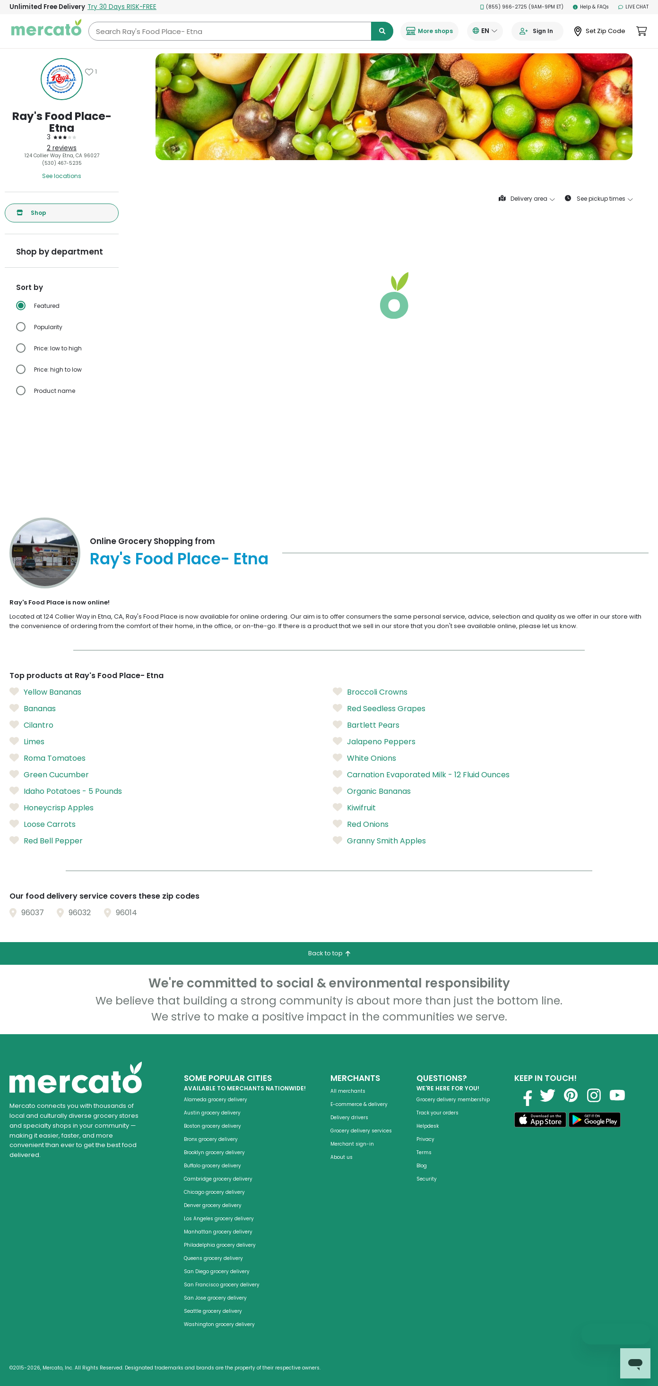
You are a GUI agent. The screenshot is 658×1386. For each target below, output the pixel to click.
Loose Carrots (42, 824)
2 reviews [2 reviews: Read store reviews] (62, 148)
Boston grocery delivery (212, 1126)
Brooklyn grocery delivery (214, 1152)
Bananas (32, 708)
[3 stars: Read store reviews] (62, 137)
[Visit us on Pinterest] (571, 1095)
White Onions (364, 758)
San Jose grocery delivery (215, 1297)
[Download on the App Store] (540, 1121)
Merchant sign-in (352, 1144)
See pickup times (598, 199)
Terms (424, 1152)
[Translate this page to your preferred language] (485, 31)
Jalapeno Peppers (374, 742)
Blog (421, 1165)
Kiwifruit (354, 808)
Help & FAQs (591, 6)
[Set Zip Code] (600, 31)
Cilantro (31, 725)
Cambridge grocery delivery (218, 1178)
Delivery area (526, 199)
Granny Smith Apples (379, 841)
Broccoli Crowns (370, 692)
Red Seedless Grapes (379, 708)
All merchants (347, 1091)
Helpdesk (427, 1126)
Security (426, 1178)
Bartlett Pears (366, 725)
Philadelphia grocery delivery (220, 1245)
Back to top (329, 953)
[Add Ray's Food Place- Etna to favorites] (91, 72)
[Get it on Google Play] (595, 1121)
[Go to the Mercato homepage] (46, 31)
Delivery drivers (349, 1117)
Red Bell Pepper (46, 841)
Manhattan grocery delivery (218, 1231)
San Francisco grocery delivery (222, 1284)
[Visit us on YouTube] (617, 1095)
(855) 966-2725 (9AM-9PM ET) (522, 6)
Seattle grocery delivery (213, 1311)
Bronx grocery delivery (211, 1139)
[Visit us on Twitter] (547, 1095)
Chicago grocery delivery (214, 1192)
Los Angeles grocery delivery (219, 1218)
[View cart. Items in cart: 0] (641, 31)
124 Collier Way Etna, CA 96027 (62, 155)
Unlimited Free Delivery (82, 6)
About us (341, 1157)
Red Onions (361, 824)
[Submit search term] (382, 31)
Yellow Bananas (45, 692)
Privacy (425, 1139)
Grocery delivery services (361, 1130)
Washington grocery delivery (219, 1324)
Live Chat (633, 6)
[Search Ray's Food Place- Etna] (240, 31)
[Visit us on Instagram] (594, 1095)
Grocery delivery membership (453, 1099)
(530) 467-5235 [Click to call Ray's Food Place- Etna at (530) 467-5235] (62, 163)
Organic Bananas (372, 791)
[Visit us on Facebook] (524, 1095)
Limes (26, 742)
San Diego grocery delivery (217, 1271)
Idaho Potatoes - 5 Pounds (65, 791)
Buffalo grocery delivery (212, 1165)
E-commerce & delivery (359, 1104)
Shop (31, 213)
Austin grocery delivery (212, 1112)
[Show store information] (62, 79)
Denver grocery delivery (213, 1205)
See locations (61, 176)
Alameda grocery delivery (215, 1099)
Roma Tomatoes (47, 758)
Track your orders (437, 1112)
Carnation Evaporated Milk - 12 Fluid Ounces (421, 775)
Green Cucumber (49, 775)
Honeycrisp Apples (51, 808)
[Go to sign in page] (537, 31)
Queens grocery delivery (213, 1258)
